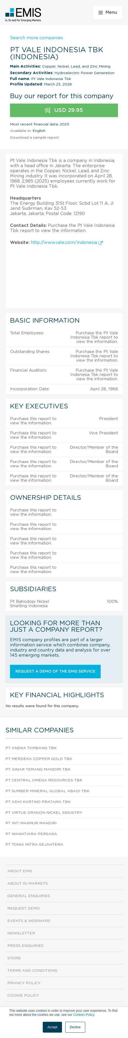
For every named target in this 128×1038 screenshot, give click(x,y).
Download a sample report (34, 138)
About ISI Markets (27, 883)
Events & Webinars (28, 921)
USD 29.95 (64, 110)
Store (14, 958)
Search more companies (36, 38)
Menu (108, 12)
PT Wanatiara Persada (31, 834)
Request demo (23, 908)
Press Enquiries (25, 946)
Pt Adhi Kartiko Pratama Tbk (38, 802)
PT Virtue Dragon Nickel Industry (43, 813)
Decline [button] (75, 1027)
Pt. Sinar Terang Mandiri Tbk (37, 769)
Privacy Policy (24, 983)
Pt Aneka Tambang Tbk (31, 748)
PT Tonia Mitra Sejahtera (34, 845)
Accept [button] (52, 1027)
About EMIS (19, 871)
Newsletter (21, 933)
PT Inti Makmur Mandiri (31, 823)
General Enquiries (28, 896)
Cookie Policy (23, 995)
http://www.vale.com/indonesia (67, 242)
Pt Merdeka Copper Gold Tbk (38, 759)
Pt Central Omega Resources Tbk (43, 780)
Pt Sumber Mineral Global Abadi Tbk (47, 791)
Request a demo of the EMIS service (55, 671)
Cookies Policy (83, 1015)
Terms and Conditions (32, 971)
